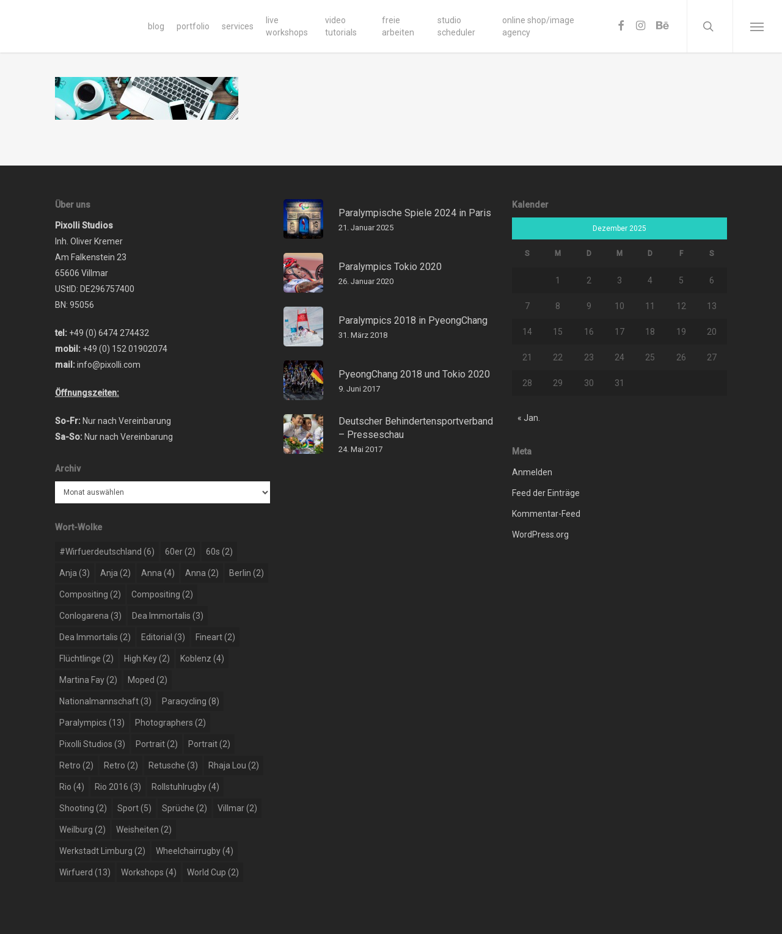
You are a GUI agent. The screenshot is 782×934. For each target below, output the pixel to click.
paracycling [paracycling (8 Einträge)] (190, 701)
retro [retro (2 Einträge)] (76, 765)
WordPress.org (540, 534)
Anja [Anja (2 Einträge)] (115, 573)
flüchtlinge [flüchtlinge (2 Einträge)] (86, 658)
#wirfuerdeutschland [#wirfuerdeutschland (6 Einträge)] (107, 551)
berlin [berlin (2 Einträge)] (246, 573)
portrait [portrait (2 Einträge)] (157, 744)
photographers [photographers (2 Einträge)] (170, 723)
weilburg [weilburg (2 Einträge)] (82, 829)
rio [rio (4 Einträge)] (71, 787)
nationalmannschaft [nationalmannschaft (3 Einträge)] (105, 701)
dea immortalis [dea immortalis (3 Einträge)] (167, 616)
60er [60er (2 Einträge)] (180, 551)
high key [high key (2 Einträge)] (147, 658)
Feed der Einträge (546, 493)
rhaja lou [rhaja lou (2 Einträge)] (233, 765)
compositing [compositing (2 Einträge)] (90, 594)
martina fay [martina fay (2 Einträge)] (88, 680)
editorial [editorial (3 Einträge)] (163, 637)
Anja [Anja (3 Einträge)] (74, 573)
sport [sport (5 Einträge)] (134, 808)
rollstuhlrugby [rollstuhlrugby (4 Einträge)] (185, 787)
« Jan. (528, 418)
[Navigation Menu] (757, 26)
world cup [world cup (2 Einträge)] (213, 872)
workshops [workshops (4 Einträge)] (149, 872)
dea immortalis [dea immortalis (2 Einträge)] (95, 637)
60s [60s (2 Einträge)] (219, 551)
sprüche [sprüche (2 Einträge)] (184, 808)
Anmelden (532, 472)
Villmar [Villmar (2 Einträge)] (237, 808)
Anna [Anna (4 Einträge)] (158, 573)
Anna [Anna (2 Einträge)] (202, 573)
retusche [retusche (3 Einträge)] (173, 765)
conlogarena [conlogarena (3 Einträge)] (90, 616)
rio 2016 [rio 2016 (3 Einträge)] (118, 787)
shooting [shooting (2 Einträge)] (83, 808)
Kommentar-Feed (546, 514)
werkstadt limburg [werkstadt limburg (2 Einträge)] (102, 851)
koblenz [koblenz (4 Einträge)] (202, 658)
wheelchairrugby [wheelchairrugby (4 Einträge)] (194, 851)
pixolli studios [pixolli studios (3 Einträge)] (92, 744)
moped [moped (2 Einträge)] (147, 680)
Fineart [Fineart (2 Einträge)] (215, 637)
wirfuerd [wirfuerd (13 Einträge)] (85, 872)
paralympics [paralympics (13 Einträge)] (92, 723)
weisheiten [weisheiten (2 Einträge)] (144, 829)
